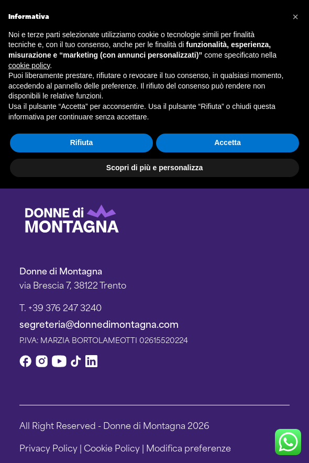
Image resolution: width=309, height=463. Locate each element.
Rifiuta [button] (81, 142)
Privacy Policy (48, 447)
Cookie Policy (112, 447)
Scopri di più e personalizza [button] (154, 167)
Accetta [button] (227, 142)
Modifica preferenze (188, 447)
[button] (295, 16)
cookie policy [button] (29, 65)
